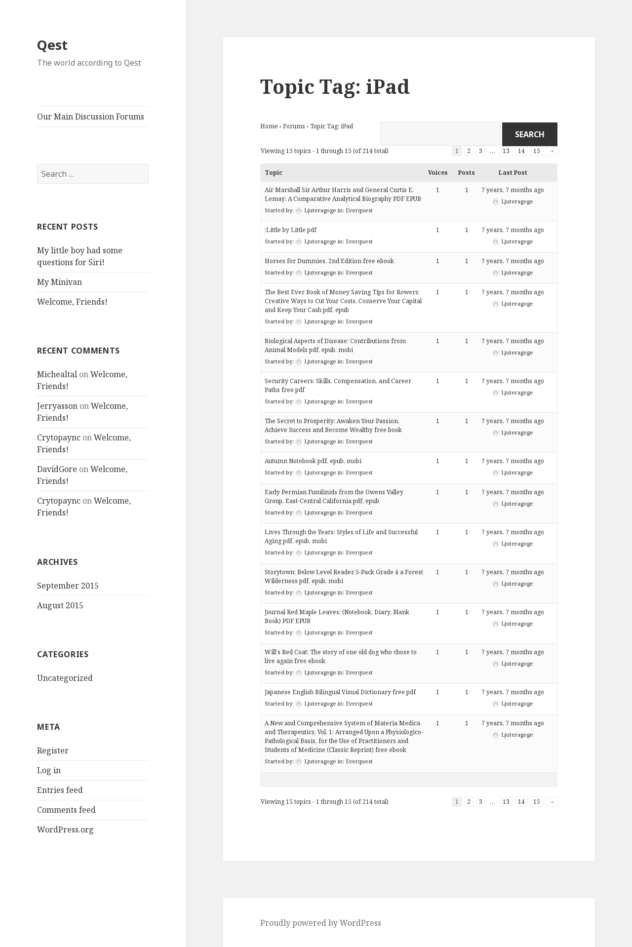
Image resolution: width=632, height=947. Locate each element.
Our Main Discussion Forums (90, 116)
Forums (294, 126)
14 (521, 151)
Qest (52, 45)
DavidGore (57, 469)
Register (53, 750)
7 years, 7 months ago (512, 190)
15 (536, 151)
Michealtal (57, 374)
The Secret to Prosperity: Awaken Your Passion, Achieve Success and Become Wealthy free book (333, 425)
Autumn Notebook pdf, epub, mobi (313, 461)
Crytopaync (58, 437)
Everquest (359, 210)
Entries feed (60, 790)
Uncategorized (65, 677)
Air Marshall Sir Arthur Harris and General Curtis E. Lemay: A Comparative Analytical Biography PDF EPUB (343, 194)
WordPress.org (65, 829)
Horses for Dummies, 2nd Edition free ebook (329, 261)
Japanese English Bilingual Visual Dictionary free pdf (340, 692)
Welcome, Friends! (72, 301)
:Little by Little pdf (290, 230)
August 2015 (60, 605)
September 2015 (68, 585)
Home (269, 126)
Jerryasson (57, 405)
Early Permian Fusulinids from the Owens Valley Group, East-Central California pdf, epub (334, 496)
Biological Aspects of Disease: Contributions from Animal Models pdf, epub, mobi (335, 345)
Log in (49, 770)
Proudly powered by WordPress (320, 922)
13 (506, 151)
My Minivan (59, 281)
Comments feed (66, 809)
